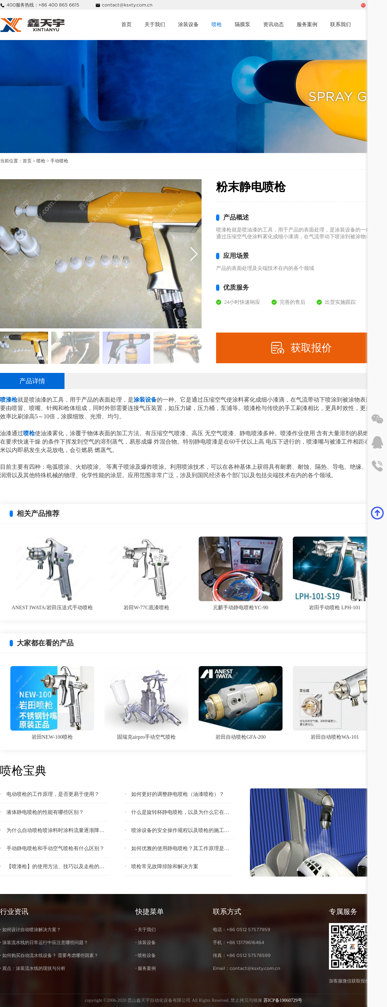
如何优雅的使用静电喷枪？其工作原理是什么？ (182, 848)
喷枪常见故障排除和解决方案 (164, 866)
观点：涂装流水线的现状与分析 (33, 968)
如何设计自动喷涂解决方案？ (31, 929)
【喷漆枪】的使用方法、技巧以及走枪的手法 (57, 866)
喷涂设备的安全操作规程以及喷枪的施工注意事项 (182, 830)
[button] (194, 254)
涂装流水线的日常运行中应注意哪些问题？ (45, 942)
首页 (126, 24)
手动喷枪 (59, 161)
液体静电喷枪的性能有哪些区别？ (45, 812)
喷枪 (217, 24)
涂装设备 (188, 24)
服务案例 (307, 24)
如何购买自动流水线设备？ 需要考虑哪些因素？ (50, 955)
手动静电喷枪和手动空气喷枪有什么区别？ (55, 848)
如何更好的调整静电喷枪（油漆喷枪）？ (177, 794)
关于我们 (154, 24)
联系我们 (340, 24)
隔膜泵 (242, 24)
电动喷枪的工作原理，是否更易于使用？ (52, 794)
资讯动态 (273, 24)
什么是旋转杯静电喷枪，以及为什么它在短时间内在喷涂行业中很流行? (182, 812)
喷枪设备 (147, 955)
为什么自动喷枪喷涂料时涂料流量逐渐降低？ (57, 830)
